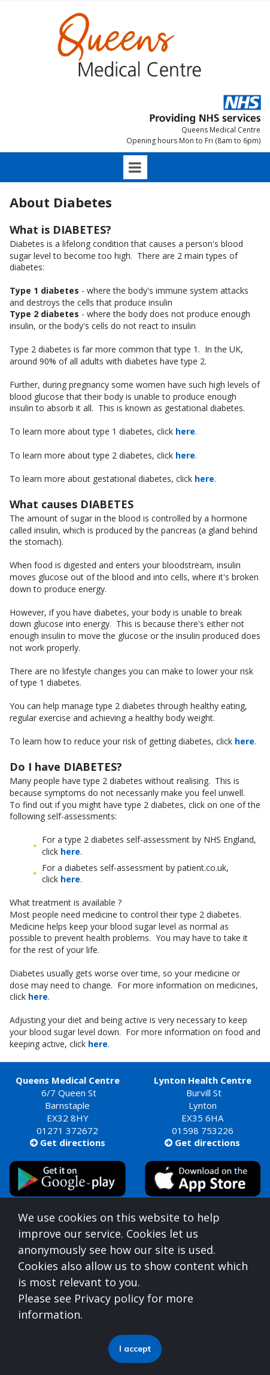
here (185, 431)
